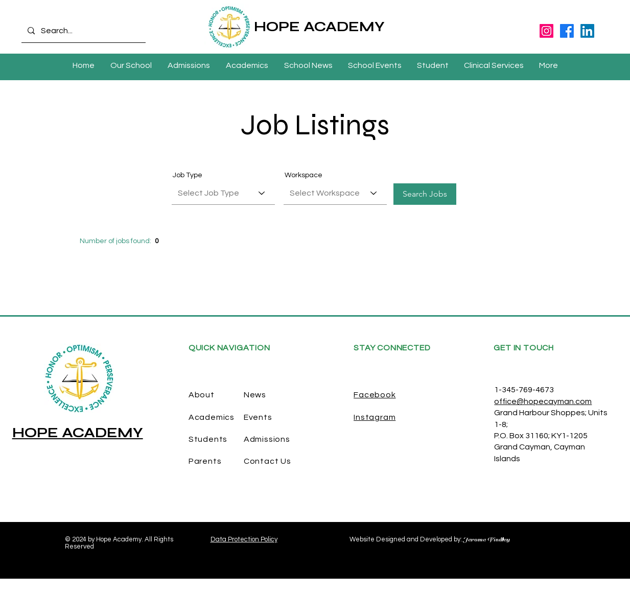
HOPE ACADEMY (319, 26)
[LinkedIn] (587, 31)
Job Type (187, 175)
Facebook (374, 395)
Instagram (374, 417)
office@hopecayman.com (543, 401)
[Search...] (82, 30)
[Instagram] (546, 31)
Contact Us (267, 461)
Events (258, 417)
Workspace (303, 175)
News (255, 395)
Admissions (267, 439)
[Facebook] (567, 31)
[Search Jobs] (424, 194)
